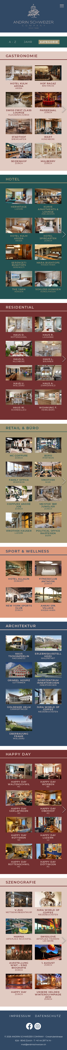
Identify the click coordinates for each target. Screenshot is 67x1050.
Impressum (20, 1016)
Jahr (28, 42)
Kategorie (49, 42)
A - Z (12, 42)
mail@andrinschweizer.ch (33, 1044)
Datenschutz (48, 1016)
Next (64, 109)
